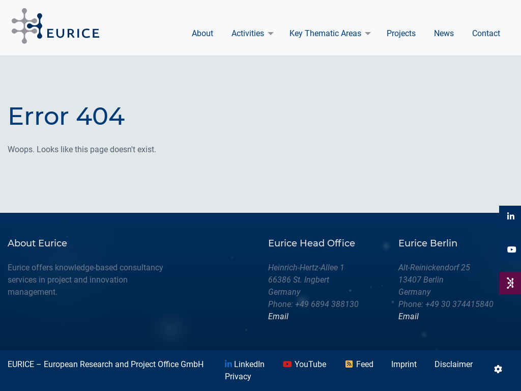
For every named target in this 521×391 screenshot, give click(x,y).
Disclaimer (454, 364)
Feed (358, 364)
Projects (401, 33)
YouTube (304, 364)
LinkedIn (245, 364)
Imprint (404, 364)
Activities (247, 33)
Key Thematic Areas (325, 33)
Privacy (238, 376)
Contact (486, 33)
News (444, 33)
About (202, 33)
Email (278, 316)
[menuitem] (202, 33)
